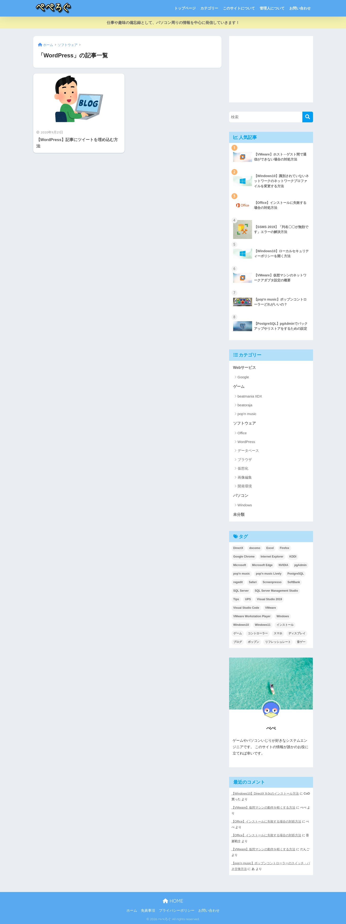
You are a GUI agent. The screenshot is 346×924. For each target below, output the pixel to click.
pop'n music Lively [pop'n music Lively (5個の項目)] (268, 573)
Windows (245, 505)
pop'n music (247, 414)
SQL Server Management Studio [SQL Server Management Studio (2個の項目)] (276, 590)
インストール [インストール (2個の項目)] (285, 625)
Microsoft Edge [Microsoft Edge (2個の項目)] (262, 565)
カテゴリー (209, 8)
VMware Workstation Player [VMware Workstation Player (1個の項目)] (252, 616)
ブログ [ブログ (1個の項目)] (237, 642)
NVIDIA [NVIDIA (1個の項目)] (283, 565)
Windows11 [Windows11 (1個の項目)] (263, 625)
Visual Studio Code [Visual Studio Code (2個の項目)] (246, 607)
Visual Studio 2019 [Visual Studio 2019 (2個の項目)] (269, 599)
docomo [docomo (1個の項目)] (254, 548)
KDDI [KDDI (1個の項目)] (292, 556)
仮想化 (243, 468)
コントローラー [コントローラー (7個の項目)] (258, 633)
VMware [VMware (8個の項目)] (270, 607)
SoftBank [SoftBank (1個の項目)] (293, 582)
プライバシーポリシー (176, 910)
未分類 (239, 514)
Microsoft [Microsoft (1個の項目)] (239, 565)
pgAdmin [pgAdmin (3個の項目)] (300, 565)
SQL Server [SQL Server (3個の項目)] (241, 590)
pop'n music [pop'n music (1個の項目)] (241, 573)
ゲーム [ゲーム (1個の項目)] (237, 633)
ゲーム (239, 386)
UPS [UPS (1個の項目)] (248, 599)
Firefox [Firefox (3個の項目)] (284, 548)
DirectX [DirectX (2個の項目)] (238, 548)
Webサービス (244, 368)
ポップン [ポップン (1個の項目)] (253, 642)
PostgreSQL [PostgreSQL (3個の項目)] (295, 573)
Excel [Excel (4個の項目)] (270, 548)
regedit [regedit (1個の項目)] (238, 582)
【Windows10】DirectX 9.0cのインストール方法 (265, 793)
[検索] (307, 117)
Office (242, 433)
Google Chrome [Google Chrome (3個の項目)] (244, 556)
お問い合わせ (300, 8)
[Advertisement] (271, 69)
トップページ (185, 8)
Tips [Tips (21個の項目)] (236, 599)
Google (243, 377)
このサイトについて (239, 8)
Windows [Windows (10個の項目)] (283, 616)
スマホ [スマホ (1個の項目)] (278, 633)
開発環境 (245, 486)
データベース (248, 450)
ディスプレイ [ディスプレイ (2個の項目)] (296, 633)
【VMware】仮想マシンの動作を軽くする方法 (263, 807)
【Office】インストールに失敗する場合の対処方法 (266, 821)
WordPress (246, 442)
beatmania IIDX (250, 396)
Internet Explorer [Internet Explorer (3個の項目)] (272, 556)
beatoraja (245, 405)
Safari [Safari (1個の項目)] (253, 582)
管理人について (272, 8)
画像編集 (245, 477)
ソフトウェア (244, 423)
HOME (173, 901)
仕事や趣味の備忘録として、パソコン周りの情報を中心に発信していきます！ (173, 23)
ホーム (131, 910)
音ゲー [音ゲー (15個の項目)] (301, 642)
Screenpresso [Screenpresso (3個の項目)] (272, 582)
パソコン (240, 496)
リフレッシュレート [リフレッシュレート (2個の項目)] (278, 642)
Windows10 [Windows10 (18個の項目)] (241, 625)
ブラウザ (245, 459)
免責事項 (148, 910)
